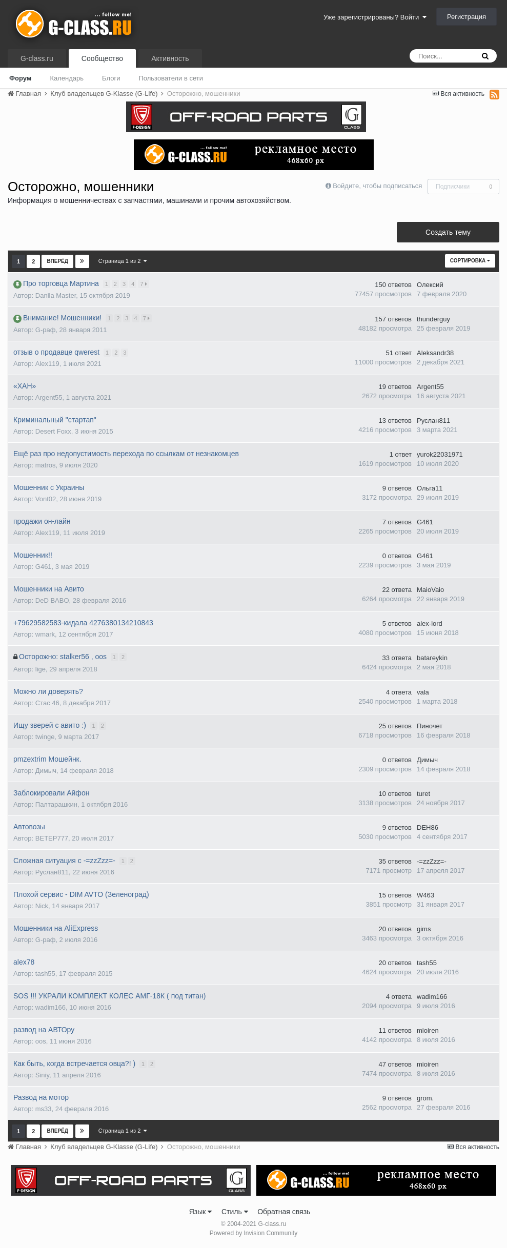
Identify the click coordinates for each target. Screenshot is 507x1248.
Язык (200, 1212)
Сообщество (102, 58)
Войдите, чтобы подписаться (377, 186)
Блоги (111, 78)
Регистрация (466, 17)
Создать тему (448, 232)
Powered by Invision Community (253, 1233)
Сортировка (470, 260)
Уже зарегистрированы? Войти (375, 17)
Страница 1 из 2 (122, 261)
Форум (20, 78)
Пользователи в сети (170, 78)
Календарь (67, 78)
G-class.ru (37, 58)
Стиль (234, 1212)
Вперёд (57, 261)
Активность (170, 58)
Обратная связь (283, 1212)
